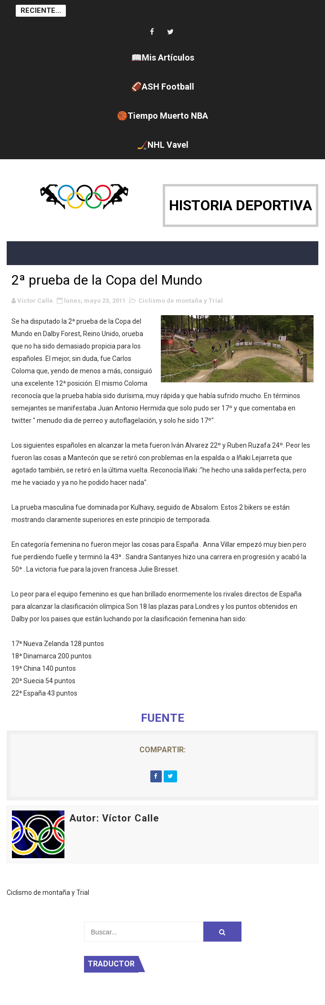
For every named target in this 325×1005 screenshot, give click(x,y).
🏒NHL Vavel (163, 145)
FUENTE (162, 718)
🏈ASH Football (162, 87)
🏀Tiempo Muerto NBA (162, 116)
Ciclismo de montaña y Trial (180, 300)
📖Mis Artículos (162, 57)
